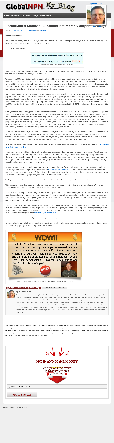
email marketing (45, 328)
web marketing (9, 335)
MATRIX (22, 333)
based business (74, 325)
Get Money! (26, 16)
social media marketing (101, 333)
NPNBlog (24, 407)
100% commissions (19, 325)
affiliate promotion (64, 325)
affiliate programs (53, 325)
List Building (62, 330)
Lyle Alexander (32, 30)
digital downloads (35, 328)
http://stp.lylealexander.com (58, 170)
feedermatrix (80, 328)
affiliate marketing (42, 325)
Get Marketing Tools (11, 16)
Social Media (90, 333)
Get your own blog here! (42, 16)
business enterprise (24, 328)
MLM (27, 333)
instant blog (24, 330)
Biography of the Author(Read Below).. (24, 288)
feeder (65, 328)
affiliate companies (31, 325)
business (15, 328)
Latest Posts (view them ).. (55, 288)
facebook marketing (56, 328)
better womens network (86, 325)
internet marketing (34, 330)
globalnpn (8, 330)
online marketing (68, 333)
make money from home (74, 330)
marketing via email (13, 333)
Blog (95, 325)
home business (16, 330)
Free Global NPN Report (91, 328)
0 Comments (43, 30)
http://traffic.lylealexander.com (45, 213)
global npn (102, 328)
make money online (87, 330)
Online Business (57, 333)
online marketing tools (79, 333)
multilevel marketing (35, 333)
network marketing (47, 333)
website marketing (20, 335)
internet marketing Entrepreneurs (49, 330)
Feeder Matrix (72, 328)
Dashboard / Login (8, 407)
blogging (99, 325)
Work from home (42, 335)
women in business (31, 335)
